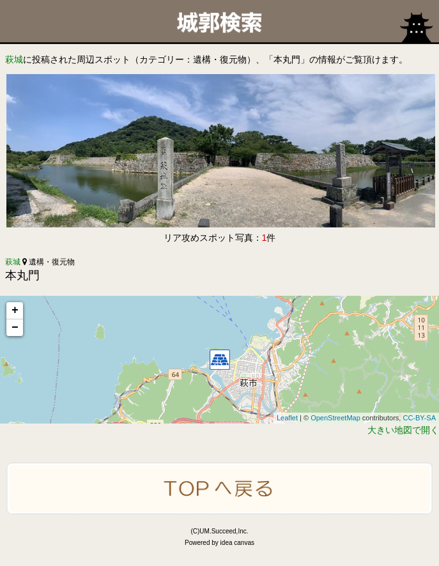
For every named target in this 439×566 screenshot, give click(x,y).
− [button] (15, 327)
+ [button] (15, 310)
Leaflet (287, 418)
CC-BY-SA (419, 418)
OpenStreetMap (335, 418)
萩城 (14, 59)
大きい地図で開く (403, 430)
